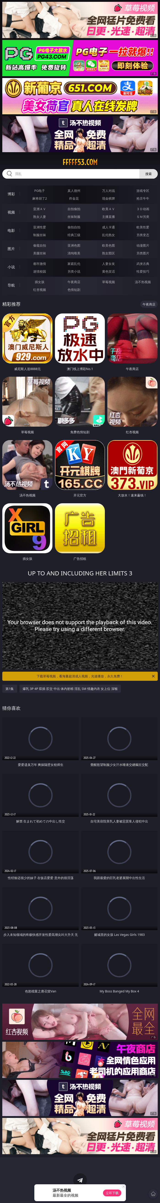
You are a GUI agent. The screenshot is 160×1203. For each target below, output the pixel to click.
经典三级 (74, 235)
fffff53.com (80, 162)
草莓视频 (108, 282)
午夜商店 (74, 282)
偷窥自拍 (39, 245)
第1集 (9, 688)
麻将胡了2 (39, 198)
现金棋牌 (108, 198)
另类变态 (142, 235)
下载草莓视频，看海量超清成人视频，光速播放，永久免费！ (96, 676)
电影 (11, 230)
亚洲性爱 (39, 227)
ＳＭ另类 (142, 216)
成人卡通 (108, 227)
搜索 (148, 174)
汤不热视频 (143, 282)
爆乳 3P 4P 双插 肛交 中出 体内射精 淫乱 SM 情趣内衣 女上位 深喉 (70, 688)
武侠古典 (142, 263)
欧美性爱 (142, 227)
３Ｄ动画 (142, 209)
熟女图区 (108, 253)
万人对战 (108, 190)
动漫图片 (142, 245)
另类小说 (74, 271)
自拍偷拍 (74, 209)
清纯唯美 (74, 253)
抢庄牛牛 (142, 198)
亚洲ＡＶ (39, 209)
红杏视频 (39, 289)
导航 (11, 285)
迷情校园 (39, 271)
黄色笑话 (108, 271)
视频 (11, 212)
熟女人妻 (39, 216)
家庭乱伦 (74, 263)
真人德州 (74, 190)
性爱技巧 (142, 271)
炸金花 (74, 198)
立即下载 (112, 1193)
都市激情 (39, 263)
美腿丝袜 (39, 253)
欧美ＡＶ (108, 209)
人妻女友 (108, 263)
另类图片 (142, 253)
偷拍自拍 (74, 227)
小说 (11, 266)
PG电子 (39, 190)
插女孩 (39, 282)
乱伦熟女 (108, 235)
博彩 (11, 193)
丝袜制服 (74, 216)
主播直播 (108, 216)
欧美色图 (108, 245)
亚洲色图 (74, 245)
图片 (11, 248)
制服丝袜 (39, 235)
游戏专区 (142, 190)
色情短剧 (74, 289)
